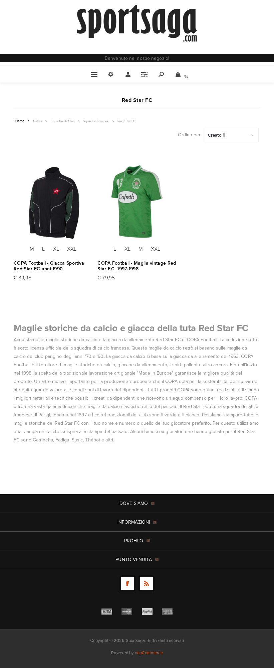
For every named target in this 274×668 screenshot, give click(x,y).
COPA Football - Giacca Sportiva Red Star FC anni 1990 (49, 266)
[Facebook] (127, 583)
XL (56, 248)
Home (19, 121)
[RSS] (146, 583)
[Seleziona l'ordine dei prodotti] (231, 135)
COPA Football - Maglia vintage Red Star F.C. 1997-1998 (136, 266)
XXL (71, 248)
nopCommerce (149, 653)
